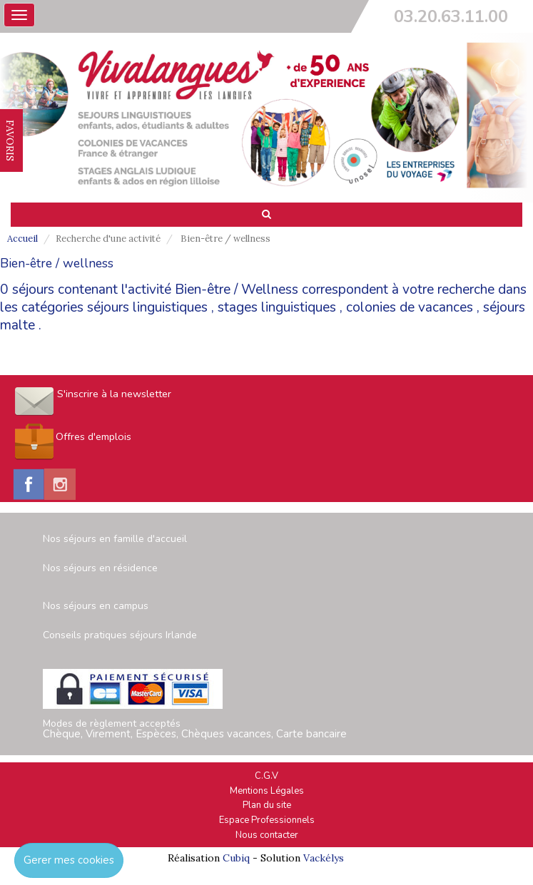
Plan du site (267, 805)
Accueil (22, 238)
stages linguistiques (277, 307)
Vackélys (323, 857)
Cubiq (236, 857)
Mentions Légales (267, 790)
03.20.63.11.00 (451, 16)
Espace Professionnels (267, 820)
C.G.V (266, 775)
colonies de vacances (409, 307)
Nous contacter (266, 835)
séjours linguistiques (147, 307)
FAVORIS (10, 140)
